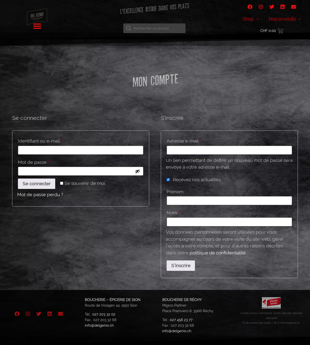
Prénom (176, 191)
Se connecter (37, 183)
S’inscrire (180, 265)
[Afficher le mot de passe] (137, 171)
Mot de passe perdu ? (40, 194)
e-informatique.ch (289, 322)
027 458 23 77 (181, 320)
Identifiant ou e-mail (51, 140)
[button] (37, 24)
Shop (251, 21)
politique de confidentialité (218, 252)
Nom (173, 212)
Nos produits (285, 21)
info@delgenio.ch (99, 325)
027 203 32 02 (103, 314)
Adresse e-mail (195, 140)
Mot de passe (45, 161)
